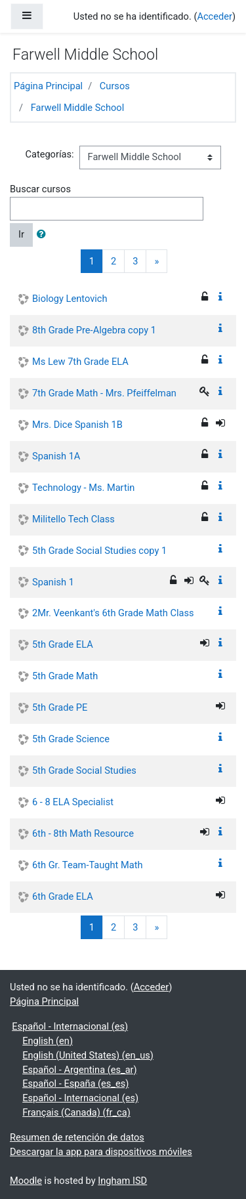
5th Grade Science (71, 739)
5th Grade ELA (62, 644)
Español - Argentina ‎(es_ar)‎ (79, 1070)
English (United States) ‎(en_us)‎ (88, 1055)
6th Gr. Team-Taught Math (87, 865)
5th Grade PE (59, 707)
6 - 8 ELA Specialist (72, 802)
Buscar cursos (40, 189)
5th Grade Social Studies (84, 770)
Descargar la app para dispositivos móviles (101, 1152)
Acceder (214, 16)
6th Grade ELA (62, 896)
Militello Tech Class (73, 519)
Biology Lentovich (69, 299)
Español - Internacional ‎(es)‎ (70, 1026)
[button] (43, 235)
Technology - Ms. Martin (83, 488)
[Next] (156, 261)
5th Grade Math (65, 676)
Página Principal (48, 86)
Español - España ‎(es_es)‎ (75, 1083)
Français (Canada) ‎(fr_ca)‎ (76, 1112)
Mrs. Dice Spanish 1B (77, 425)
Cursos (115, 86)
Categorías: (49, 154)
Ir (21, 234)
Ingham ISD (122, 1181)
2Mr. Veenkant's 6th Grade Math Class (113, 613)
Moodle (26, 1181)
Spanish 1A (56, 456)
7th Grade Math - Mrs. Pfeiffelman (104, 393)
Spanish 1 (53, 582)
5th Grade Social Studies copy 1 (99, 551)
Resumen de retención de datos (77, 1137)
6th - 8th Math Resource (83, 833)
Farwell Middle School (78, 108)
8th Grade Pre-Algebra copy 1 (94, 330)
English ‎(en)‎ (47, 1041)
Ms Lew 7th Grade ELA (80, 362)
